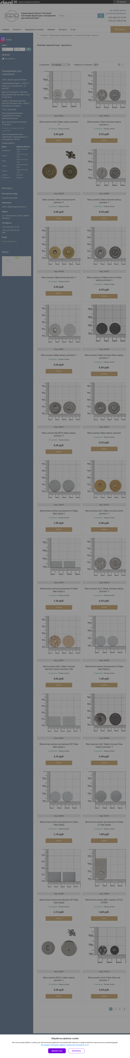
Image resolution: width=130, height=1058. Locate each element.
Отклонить (76, 1051)
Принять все (57, 1051)
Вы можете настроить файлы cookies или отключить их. (64, 1045)
